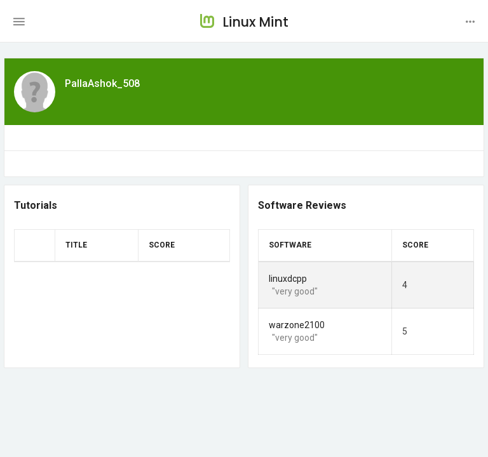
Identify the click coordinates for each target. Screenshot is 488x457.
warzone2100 (297, 325)
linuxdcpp (288, 279)
